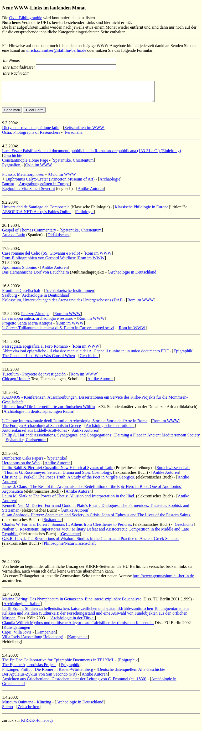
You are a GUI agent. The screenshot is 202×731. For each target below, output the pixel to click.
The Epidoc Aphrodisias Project (29, 668)
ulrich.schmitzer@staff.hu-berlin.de (56, 50)
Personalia (74, 136)
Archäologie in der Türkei (73, 622)
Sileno (7, 710)
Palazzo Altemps (35, 317)
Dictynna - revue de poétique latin (30, 131)
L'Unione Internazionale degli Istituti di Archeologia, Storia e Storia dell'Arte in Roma (74, 425)
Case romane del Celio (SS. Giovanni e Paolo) (41, 257)
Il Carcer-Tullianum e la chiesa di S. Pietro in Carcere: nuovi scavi (58, 332)
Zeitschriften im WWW (84, 131)
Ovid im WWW (38, 169)
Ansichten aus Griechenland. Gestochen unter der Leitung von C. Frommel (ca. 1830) (74, 683)
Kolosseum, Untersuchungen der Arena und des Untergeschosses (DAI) (62, 304)
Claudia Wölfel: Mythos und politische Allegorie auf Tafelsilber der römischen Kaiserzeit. (78, 626)
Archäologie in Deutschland (132, 276)
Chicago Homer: (16, 382)
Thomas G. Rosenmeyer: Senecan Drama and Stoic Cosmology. (58, 476)
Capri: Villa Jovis (17, 636)
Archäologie (110, 183)
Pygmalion (11, 169)
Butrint (8, 188)
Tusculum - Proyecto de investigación (34, 378)
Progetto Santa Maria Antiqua (27, 327)
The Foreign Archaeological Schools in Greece (41, 429)
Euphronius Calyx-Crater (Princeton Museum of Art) (50, 183)
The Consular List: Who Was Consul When (38, 359)
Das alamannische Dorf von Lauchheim (35, 276)
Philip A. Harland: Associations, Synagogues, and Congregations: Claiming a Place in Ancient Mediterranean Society (101, 439)
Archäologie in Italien (21, 607)
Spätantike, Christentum (73, 164)
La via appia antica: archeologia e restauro (37, 322)
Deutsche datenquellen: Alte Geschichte (131, 673)
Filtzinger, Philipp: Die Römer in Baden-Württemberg (47, 673)
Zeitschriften (28, 710)
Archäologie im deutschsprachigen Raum (38, 415)
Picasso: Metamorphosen (23, 178)
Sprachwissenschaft (173, 471)
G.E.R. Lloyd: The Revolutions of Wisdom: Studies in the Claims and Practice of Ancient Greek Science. (90, 542)
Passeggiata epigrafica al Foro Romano (35, 350)
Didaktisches (58, 238)
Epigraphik (183, 355)
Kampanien (46, 636)
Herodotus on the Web (21, 467)
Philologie (85, 215)
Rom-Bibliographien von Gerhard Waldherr (39, 262)
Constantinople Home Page (25, 164)
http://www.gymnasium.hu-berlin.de (163, 580)
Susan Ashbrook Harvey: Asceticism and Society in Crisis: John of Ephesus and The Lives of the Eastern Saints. (96, 519)
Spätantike (57, 462)
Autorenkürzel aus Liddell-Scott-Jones (34, 434)
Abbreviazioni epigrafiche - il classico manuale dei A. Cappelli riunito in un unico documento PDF (85, 355)
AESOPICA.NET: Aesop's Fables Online (36, 215)
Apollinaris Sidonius (19, 271)
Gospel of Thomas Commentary (29, 234)
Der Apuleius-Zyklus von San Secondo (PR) (39, 678)
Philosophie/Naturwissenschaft (70, 547)
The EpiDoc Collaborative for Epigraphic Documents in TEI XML (58, 664)
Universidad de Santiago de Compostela (36, 211)
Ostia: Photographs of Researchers (31, 136)
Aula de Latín (13, 238)
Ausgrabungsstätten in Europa (44, 188)
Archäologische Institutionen (69, 294)
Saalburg (9, 299)
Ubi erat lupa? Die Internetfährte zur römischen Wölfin (48, 410)
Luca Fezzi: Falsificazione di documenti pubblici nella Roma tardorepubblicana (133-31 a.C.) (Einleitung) (91, 154)
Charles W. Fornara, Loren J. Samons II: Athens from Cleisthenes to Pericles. (67, 528)
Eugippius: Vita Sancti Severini (28, 192)
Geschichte (12, 159)
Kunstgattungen (16, 631)
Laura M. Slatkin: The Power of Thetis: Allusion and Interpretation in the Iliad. (68, 500)
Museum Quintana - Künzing (26, 706)
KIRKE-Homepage (37, 724)
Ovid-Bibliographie (25, 18)
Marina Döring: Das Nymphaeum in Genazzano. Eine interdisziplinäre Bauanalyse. (72, 603)
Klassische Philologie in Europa (141, 211)
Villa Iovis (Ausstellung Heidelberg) (32, 641)
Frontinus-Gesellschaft (21, 294)
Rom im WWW (98, 257)
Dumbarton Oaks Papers (22, 462)
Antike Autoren (91, 192)
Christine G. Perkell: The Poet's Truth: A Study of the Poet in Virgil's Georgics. (68, 481)
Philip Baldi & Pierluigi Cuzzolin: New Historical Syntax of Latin (57, 471)
